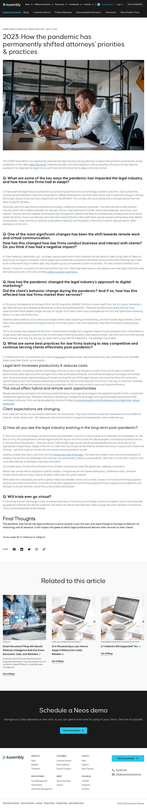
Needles (34, 765)
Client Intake (36, 785)
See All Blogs (9, 674)
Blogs (26, 12)
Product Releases (63, 12)
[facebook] (14, 549)
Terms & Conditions (11, 803)
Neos (33, 761)
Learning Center (12, 12)
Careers (60, 785)
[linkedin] (21, 549)
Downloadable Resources (88, 12)
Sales (84, 761)
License (39, 803)
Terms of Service (27, 803)
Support (85, 765)
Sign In (120, 4)
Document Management (41, 789)
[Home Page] (13, 758)
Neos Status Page (76, 803)
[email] (36, 549)
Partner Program (64, 769)
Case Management (39, 781)
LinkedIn (85, 781)
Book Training (87, 769)
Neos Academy (63, 765)
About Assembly (63, 781)
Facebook (86, 785)
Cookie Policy (61, 803)
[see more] (73, 730)
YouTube (85, 789)
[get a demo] (135, 4)
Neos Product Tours (130, 12)
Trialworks (35, 769)
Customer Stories (41, 12)
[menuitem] (29, 4)
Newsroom (111, 12)
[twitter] (29, 549)
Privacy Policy (49, 803)
